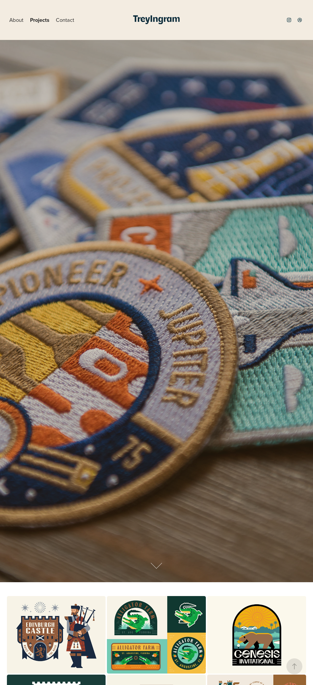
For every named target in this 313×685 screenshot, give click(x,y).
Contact (65, 20)
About (16, 20)
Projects (39, 20)
